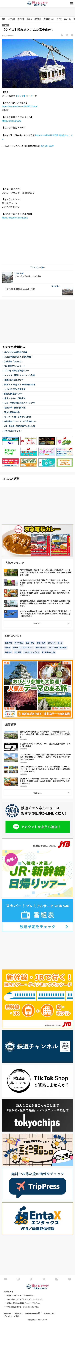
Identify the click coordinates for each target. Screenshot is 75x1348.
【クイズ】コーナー (25, 96)
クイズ (59, 19)
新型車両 (38, 19)
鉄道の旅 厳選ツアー (13, 394)
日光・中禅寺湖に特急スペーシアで (19, 403)
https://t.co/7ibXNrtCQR (46, 135)
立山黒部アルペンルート (14, 366)
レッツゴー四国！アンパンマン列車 (19, 375)
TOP (3, 19)
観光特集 (21, 19)
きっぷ (59, 643)
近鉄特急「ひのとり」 (13, 361)
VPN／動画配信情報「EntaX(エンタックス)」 (23, 1307)
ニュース (67, 19)
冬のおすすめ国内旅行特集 (15, 352)
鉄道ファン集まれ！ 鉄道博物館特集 (19, 384)
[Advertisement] (37, 241)
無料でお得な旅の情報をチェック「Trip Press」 (24, 1303)
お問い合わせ (49, 1314)
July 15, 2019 (47, 146)
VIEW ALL (37, 623)
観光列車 (18, 652)
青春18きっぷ (49, 19)
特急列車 (8, 652)
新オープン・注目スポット (23, 648)
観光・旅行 (30, 643)
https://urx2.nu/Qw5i (11, 121)
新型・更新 (41, 643)
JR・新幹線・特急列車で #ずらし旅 (19, 426)
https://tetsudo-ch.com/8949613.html (19, 106)
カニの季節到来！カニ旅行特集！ (18, 357)
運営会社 (18, 1314)
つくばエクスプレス (31, 652)
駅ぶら (29, 19)
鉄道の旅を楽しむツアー (14, 380)
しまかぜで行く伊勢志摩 (14, 389)
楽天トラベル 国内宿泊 (14, 398)
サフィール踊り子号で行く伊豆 (17, 417)
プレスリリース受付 (11, 1316)
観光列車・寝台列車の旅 (14, 408)
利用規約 (7, 1314)
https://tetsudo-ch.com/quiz (15, 218)
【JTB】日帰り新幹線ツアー (16, 371)
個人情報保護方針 (31, 1314)
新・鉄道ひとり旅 (48, 652)
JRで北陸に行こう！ (13, 431)
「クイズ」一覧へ (37, 267)
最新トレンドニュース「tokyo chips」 (21, 1296)
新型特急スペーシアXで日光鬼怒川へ (20, 421)
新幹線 (7, 648)
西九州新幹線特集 (12, 412)
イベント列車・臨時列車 (57, 648)
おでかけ (11, 19)
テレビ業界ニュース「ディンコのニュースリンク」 (25, 1299)
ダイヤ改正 (19, 643)
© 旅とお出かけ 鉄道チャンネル (37, 1320)
